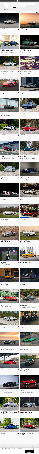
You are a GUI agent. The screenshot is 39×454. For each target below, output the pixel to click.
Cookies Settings (33, 446)
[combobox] (7, 6)
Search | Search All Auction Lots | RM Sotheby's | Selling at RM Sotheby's (19, 1)
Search (15, 7)
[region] (19, 451)
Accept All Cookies (29, 452)
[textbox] (7, 6)
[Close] (38, 450)
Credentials (24, 446)
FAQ (12, 446)
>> (21, 12)
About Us (5, 446)
